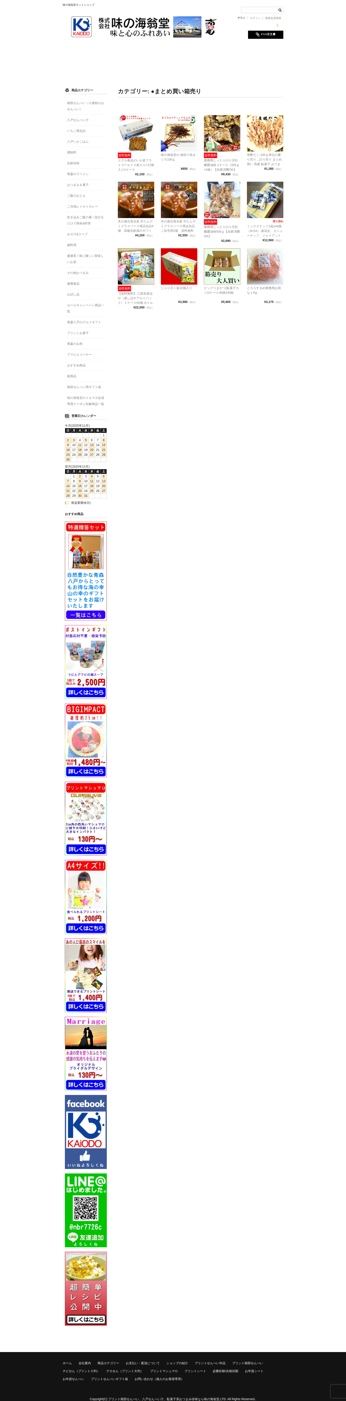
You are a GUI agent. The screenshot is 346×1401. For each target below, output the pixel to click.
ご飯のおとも (76, 189)
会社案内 (92, 50)
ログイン (255, 18)
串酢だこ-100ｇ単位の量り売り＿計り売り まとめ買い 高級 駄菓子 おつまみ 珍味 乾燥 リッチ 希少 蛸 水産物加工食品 (264, 158)
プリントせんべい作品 (226, 50)
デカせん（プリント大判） (171, 59)
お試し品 (73, 288)
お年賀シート (111, 68)
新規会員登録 (273, 18)
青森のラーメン (78, 168)
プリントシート (247, 59)
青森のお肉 (75, 338)
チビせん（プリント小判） (125, 59)
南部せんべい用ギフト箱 (84, 381)
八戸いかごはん (78, 135)
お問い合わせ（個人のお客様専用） (231, 68)
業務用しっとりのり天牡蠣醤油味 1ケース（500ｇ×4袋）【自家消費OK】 (221, 159)
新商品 (71, 370)
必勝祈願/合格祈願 (80, 68)
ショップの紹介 (191, 50)
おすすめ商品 (76, 359)
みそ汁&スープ (77, 228)
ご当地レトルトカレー (82, 200)
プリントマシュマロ (213, 59)
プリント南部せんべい (82, 59)
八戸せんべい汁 (78, 114)
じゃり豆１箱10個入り (176, 282)
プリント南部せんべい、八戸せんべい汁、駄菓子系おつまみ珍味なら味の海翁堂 (163, 1393)
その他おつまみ (78, 267)
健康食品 (73, 277)
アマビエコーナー (79, 348)
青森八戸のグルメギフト (84, 316)
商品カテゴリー (118, 50)
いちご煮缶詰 (76, 125)
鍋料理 (71, 239)
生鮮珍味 (73, 157)
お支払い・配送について (155, 50)
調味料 (71, 146)
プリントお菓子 (78, 327)
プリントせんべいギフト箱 (178, 68)
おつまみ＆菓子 (78, 179)
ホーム (72, 50)
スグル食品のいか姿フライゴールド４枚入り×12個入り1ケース (136, 159)
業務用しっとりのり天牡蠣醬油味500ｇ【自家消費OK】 (222, 225)
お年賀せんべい (140, 68)
